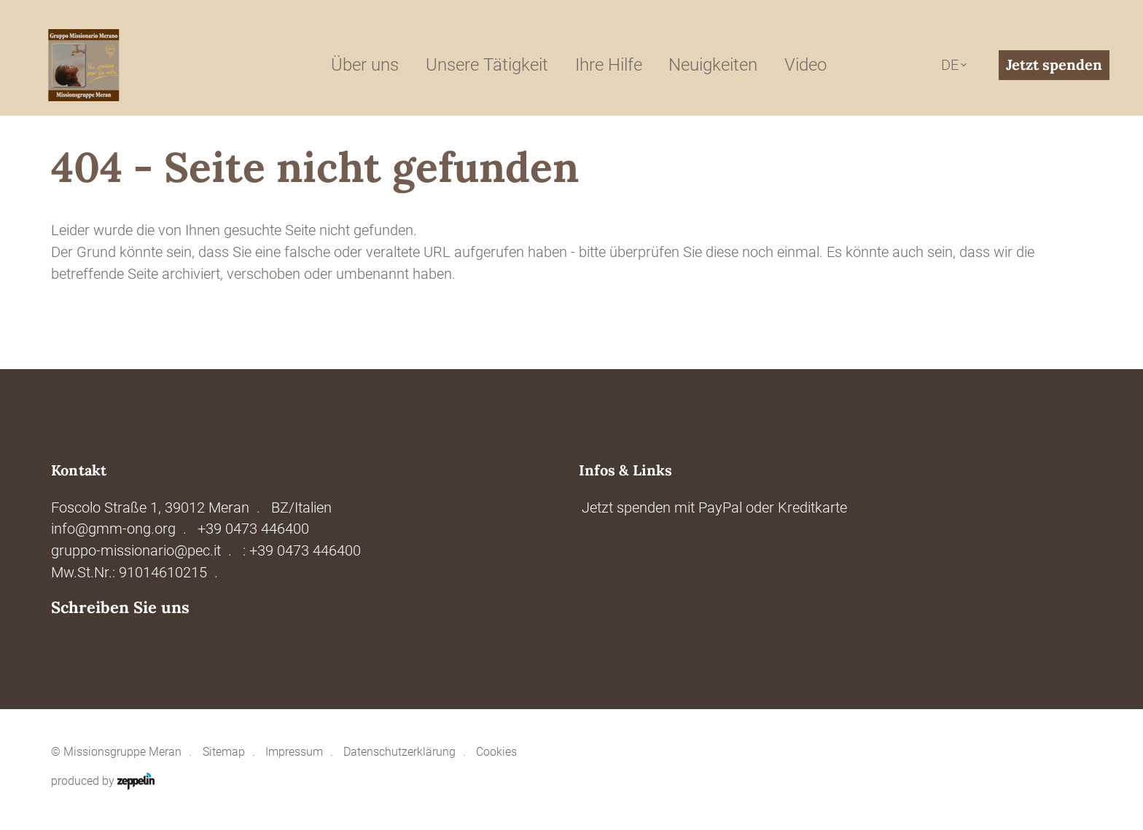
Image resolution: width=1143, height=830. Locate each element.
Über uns (365, 65)
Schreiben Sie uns (120, 607)
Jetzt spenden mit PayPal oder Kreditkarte (714, 507)
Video (805, 65)
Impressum (294, 752)
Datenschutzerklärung (399, 752)
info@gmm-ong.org (113, 529)
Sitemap (224, 752)
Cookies (496, 752)
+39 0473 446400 (253, 529)
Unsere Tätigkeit (487, 65)
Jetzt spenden (1054, 64)
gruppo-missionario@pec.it (136, 550)
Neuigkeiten (712, 65)
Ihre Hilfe (608, 65)
